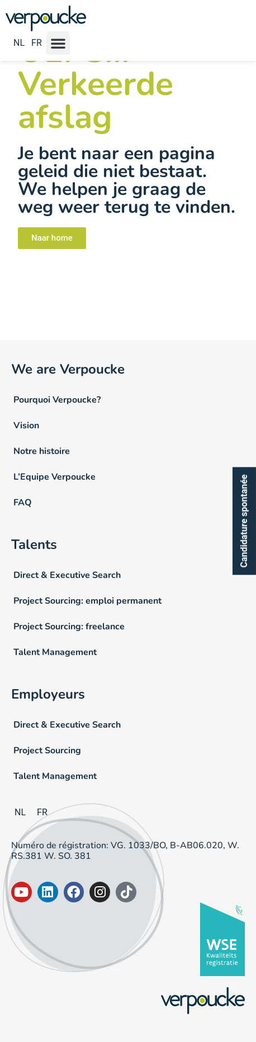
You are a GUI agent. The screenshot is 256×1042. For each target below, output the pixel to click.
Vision (26, 425)
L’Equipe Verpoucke (54, 477)
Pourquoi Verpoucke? (57, 400)
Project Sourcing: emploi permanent (87, 601)
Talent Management (55, 652)
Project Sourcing (47, 750)
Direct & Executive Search (67, 575)
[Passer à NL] (19, 44)
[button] (58, 43)
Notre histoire (41, 451)
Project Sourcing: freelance (69, 626)
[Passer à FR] (35, 44)
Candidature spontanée (244, 521)
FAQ (22, 502)
